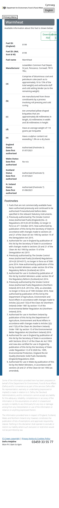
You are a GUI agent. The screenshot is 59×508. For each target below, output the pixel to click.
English (49, 10)
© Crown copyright (11, 438)
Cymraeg (50, 4)
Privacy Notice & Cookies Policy (36, 438)
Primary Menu (9, 17)
